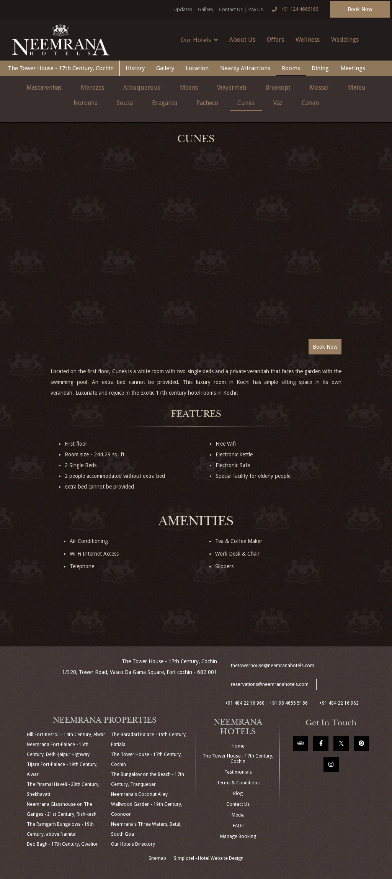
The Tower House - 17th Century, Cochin (61, 68)
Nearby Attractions (245, 68)
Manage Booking (238, 836)
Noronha (86, 103)
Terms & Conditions (238, 783)
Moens (189, 87)
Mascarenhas (44, 87)
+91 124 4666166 (293, 10)
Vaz (278, 103)
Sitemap (157, 858)
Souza (125, 103)
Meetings (352, 68)
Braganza (164, 103)
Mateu (357, 87)
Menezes (92, 87)
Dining (320, 68)
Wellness (308, 39)
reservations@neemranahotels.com (270, 684)
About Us (242, 39)
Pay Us (255, 9)
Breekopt (278, 87)
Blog (238, 793)
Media (238, 815)
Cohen (310, 103)
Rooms (291, 68)
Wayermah (231, 87)
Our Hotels (199, 40)
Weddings (345, 39)
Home (238, 746)
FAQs (238, 825)
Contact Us (231, 9)
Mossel (319, 87)
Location (197, 68)
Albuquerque (142, 87)
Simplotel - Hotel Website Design (208, 858)
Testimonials (238, 772)
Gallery (205, 9)
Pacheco (207, 103)
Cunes (245, 103)
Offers (275, 39)
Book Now (360, 9)
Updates (182, 9)
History (135, 68)
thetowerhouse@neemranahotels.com (272, 665)
